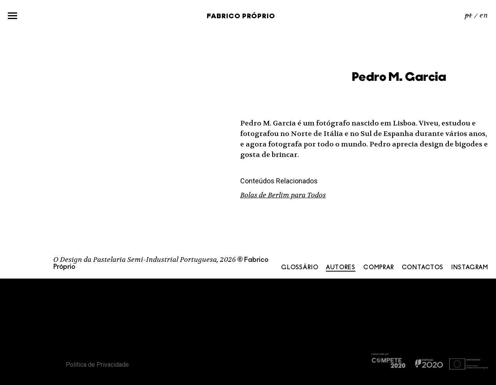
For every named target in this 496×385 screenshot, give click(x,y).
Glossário (299, 268)
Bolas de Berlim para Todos (283, 195)
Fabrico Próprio (241, 16)
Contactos (422, 268)
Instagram (469, 268)
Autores (340, 268)
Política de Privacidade (97, 364)
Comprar (378, 268)
